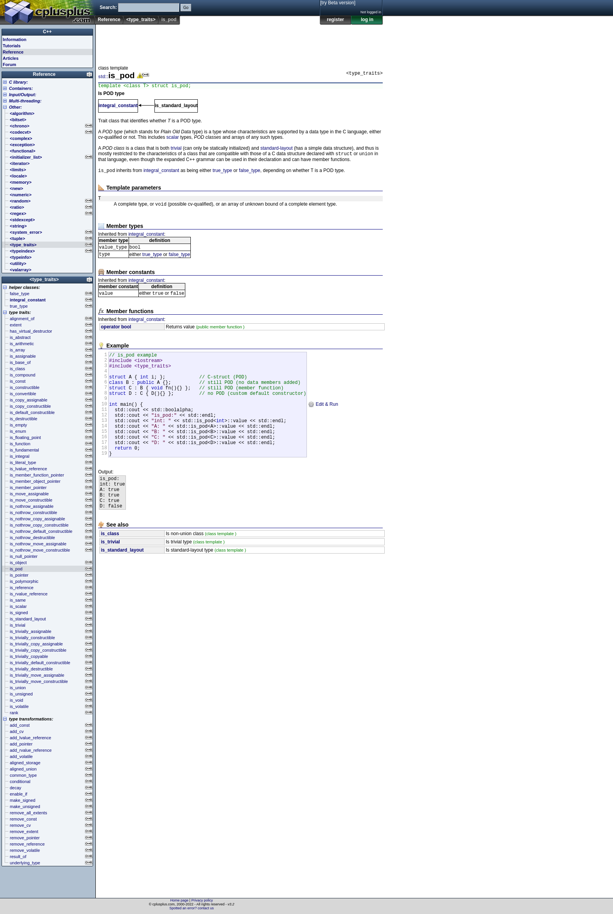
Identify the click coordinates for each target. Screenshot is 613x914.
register (335, 19)
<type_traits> (141, 19)
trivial (175, 149)
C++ (47, 31)
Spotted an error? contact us (191, 908)
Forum (9, 64)
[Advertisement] (240, 42)
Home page (179, 900)
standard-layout (276, 149)
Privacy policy (202, 900)
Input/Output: (22, 94)
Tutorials (12, 45)
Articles (10, 58)
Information (15, 39)
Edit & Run (323, 422)
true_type (222, 173)
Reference (109, 19)
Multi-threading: (25, 101)
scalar (173, 138)
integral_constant (118, 106)
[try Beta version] (337, 2)
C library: (18, 82)
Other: (15, 107)
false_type (249, 173)
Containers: (21, 88)
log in (367, 19)
